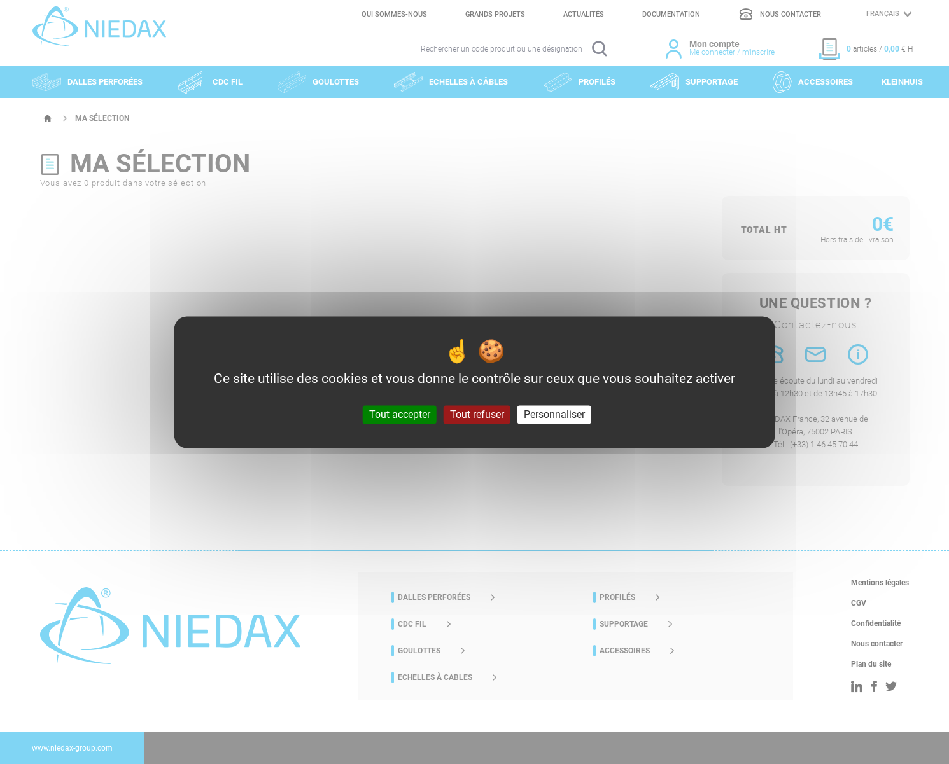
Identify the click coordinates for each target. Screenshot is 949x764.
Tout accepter (399, 414)
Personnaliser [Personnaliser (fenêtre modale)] (554, 414)
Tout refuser (477, 414)
